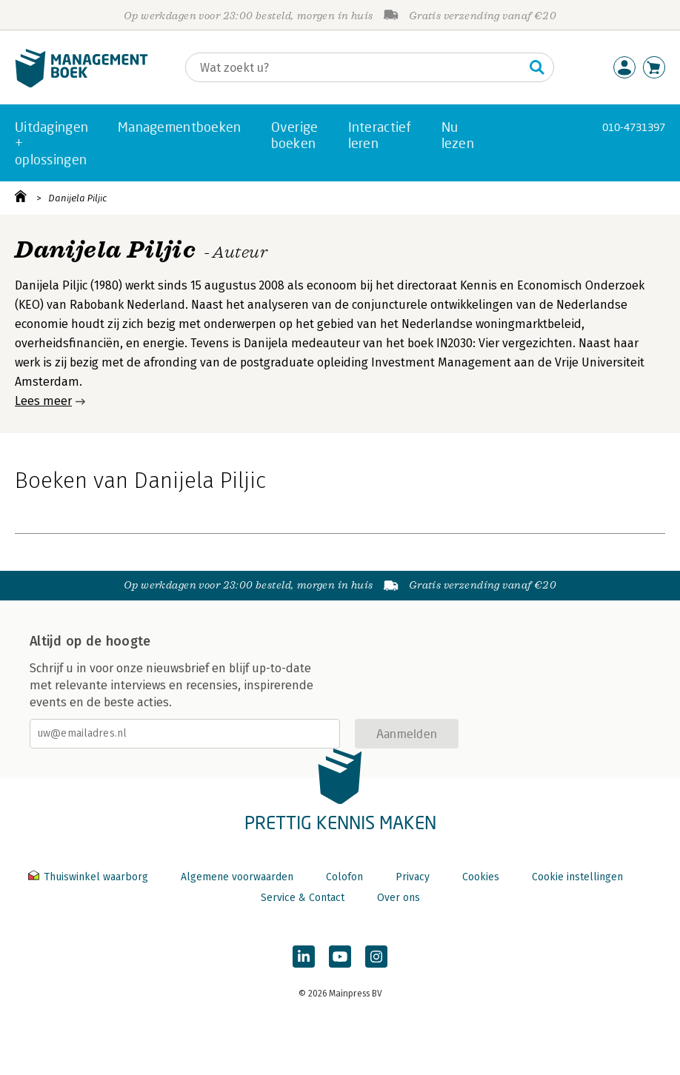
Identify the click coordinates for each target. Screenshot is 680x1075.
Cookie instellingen (577, 877)
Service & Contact (302, 897)
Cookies (480, 877)
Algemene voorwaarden (237, 877)
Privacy (413, 877)
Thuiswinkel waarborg (89, 877)
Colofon (344, 877)
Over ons (398, 897)
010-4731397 (633, 127)
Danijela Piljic (77, 198)
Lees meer (43, 401)
